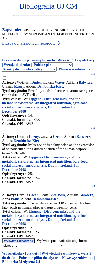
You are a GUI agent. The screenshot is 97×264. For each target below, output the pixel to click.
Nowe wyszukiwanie (74, 69)
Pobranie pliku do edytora (39, 258)
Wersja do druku (17, 65)
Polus (15, 199)
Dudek (36, 82)
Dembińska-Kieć (45, 199)
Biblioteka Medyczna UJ (21, 262)
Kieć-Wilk (57, 195)
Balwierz (86, 82)
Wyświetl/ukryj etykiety (75, 60)
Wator (60, 82)
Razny (19, 87)
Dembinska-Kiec (50, 87)
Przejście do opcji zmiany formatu (28, 60)
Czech (57, 137)
